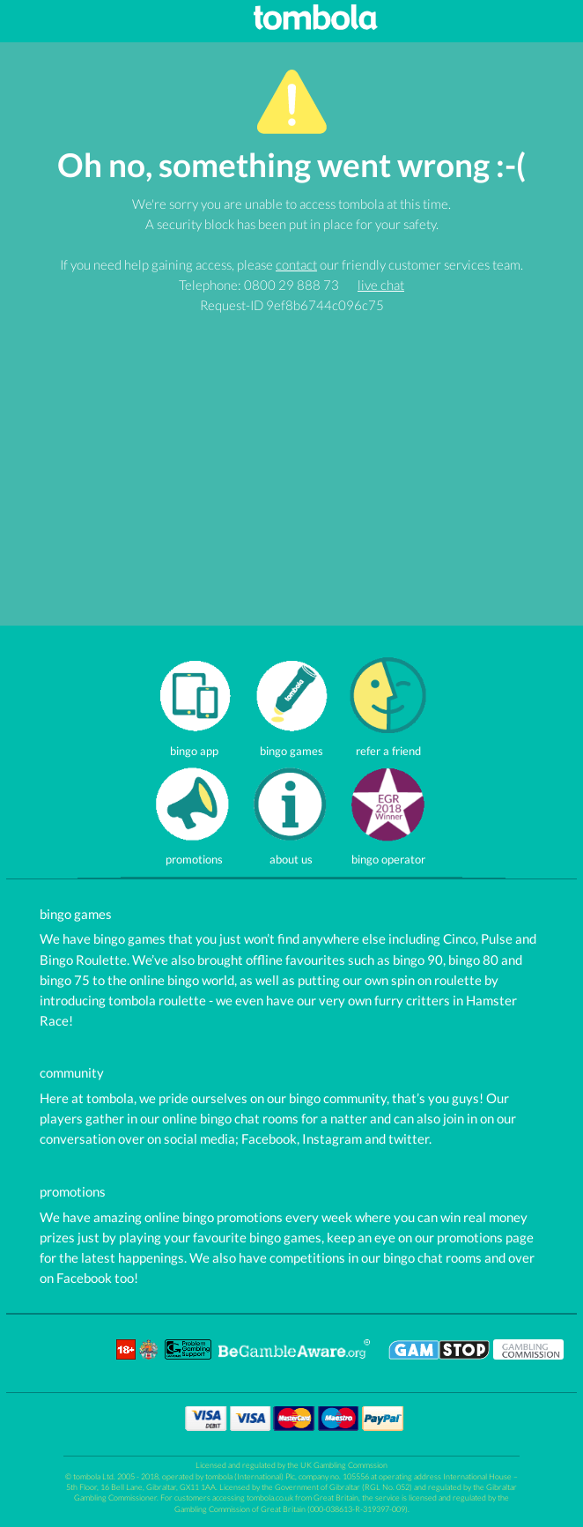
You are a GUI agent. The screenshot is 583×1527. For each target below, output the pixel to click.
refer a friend (388, 744)
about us (291, 853)
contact (296, 264)
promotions (194, 853)
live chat (381, 285)
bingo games (291, 744)
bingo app (194, 744)
